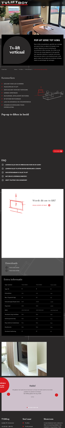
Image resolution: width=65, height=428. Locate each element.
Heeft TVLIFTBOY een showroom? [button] (16, 180)
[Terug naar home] (15, 3)
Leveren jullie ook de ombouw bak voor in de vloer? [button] (23, 165)
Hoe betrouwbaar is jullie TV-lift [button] (16, 172)
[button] (62, 3)
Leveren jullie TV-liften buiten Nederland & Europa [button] (23, 168)
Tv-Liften (27, 423)
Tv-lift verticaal (29, 426)
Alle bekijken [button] (57, 151)
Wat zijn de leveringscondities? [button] (16, 176)
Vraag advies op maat (40, 205)
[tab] (27, 407)
